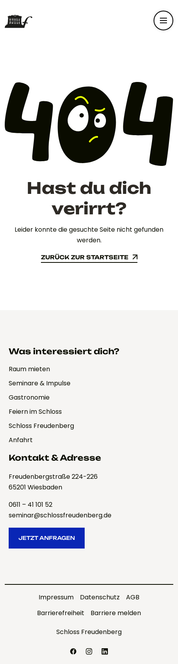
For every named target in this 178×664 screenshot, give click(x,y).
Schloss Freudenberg (89, 631)
